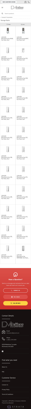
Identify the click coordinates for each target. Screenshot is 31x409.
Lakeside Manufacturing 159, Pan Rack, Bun (6, 117)
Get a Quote (15, 297)
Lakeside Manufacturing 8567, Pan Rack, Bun (23, 38)
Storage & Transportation (7, 17)
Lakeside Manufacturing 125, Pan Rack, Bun (22, 157)
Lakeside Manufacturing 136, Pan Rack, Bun (6, 177)
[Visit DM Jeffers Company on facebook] (2, 351)
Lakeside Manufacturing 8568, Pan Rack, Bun (7, 38)
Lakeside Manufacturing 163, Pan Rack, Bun (6, 256)
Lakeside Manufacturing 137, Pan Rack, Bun (6, 98)
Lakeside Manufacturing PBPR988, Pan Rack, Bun (22, 256)
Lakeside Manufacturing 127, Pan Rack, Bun (22, 117)
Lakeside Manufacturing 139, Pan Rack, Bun (22, 197)
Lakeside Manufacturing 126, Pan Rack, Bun (6, 236)
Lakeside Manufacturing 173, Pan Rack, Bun (22, 216)
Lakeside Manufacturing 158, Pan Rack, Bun (22, 78)
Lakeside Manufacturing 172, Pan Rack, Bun (22, 177)
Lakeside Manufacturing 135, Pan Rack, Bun (22, 137)
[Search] (15, 13)
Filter (8, 24)
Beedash (11, 403)
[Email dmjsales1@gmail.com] (25, 2)
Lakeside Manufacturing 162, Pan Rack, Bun (6, 216)
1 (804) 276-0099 (11, 340)
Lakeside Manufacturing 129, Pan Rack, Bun (22, 236)
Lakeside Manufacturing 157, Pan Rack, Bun (6, 58)
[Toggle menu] (2, 7)
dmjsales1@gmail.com (13, 333)
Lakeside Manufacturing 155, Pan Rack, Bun (22, 58)
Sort (23, 24)
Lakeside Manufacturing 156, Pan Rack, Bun (6, 78)
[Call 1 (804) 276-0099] (29, 2)
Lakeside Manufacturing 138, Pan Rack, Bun (6, 157)
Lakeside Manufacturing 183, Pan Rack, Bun (6, 137)
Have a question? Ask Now (9, 2)
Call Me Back (15, 303)
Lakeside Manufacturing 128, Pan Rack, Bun (6, 197)
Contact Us (15, 290)
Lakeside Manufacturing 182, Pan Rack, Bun (22, 98)
